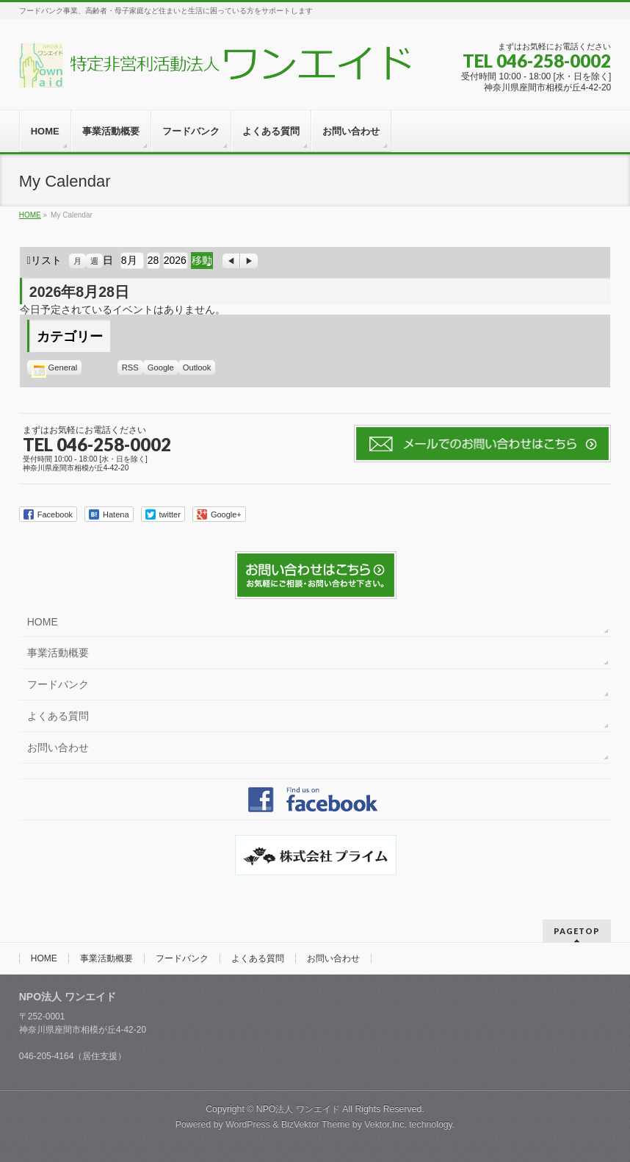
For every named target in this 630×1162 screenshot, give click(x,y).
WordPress (247, 1124)
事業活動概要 (58, 653)
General (55, 367)
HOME (42, 622)
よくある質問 (58, 716)
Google (163, 367)
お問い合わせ (58, 747)
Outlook (199, 367)
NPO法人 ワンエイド (298, 1109)
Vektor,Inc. (385, 1124)
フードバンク (58, 684)
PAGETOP (577, 931)
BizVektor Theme (315, 1124)
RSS (130, 367)
